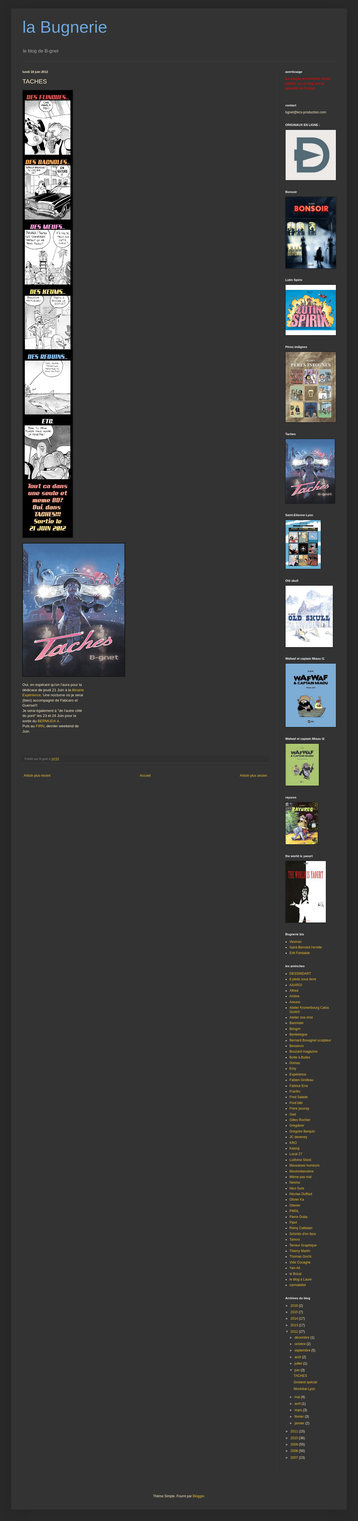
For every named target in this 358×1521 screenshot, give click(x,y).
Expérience (31, 695)
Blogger (198, 1496)
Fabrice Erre (298, 1086)
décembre (302, 1337)
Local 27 (295, 1154)
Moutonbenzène (301, 1171)
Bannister (296, 1023)
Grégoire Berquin (302, 1131)
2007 (295, 1458)
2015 (295, 1312)
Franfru (294, 1091)
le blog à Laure (300, 1279)
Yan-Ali (294, 1268)
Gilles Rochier (299, 1120)
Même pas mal (300, 1177)
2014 (295, 1318)
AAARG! (295, 985)
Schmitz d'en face (302, 1234)
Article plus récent (37, 776)
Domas (294, 1063)
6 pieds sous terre (302, 979)
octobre (301, 1344)
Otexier (294, 1205)
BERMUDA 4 (48, 721)
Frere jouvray (299, 1108)
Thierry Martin (299, 1251)
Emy (292, 1069)
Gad (292, 1114)
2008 (295, 1451)
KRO (293, 1143)
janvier (300, 1423)
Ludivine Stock (300, 1160)
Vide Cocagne (299, 1262)
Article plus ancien (253, 776)
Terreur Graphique (303, 1245)
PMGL (294, 1211)
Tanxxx (294, 1239)
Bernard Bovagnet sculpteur (310, 1040)
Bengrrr (295, 1029)
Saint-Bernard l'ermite (305, 947)
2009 (295, 1444)
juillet (299, 1363)
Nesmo (294, 1182)
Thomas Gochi (300, 1256)
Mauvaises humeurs (304, 1165)
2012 (295, 1332)
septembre (303, 1350)
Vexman (295, 942)
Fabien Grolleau (301, 1080)
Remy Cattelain (300, 1228)
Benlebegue (298, 1034)
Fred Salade (298, 1097)
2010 (295, 1438)
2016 (295, 1306)
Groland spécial (305, 1382)
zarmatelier (297, 1285)
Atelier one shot (301, 1017)
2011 (295, 1431)
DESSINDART (300, 974)
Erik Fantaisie (299, 953)
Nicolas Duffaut (300, 1194)
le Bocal (295, 1274)
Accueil (145, 776)
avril (298, 1404)
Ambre (294, 996)
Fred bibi (296, 1103)
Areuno (294, 1002)
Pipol (293, 1222)
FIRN (40, 726)
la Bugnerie (64, 27)
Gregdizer (296, 1125)
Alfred (293, 991)
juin (298, 1370)
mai (298, 1397)
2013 (295, 1325)
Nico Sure (296, 1188)
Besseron (296, 1046)
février (300, 1417)
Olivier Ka (296, 1199)
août (298, 1357)
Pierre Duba (298, 1217)
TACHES (300, 1376)
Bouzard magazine (303, 1051)
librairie (78, 690)
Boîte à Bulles (299, 1057)
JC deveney (298, 1137)
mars (299, 1410)
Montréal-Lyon (304, 1389)
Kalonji (294, 1148)
